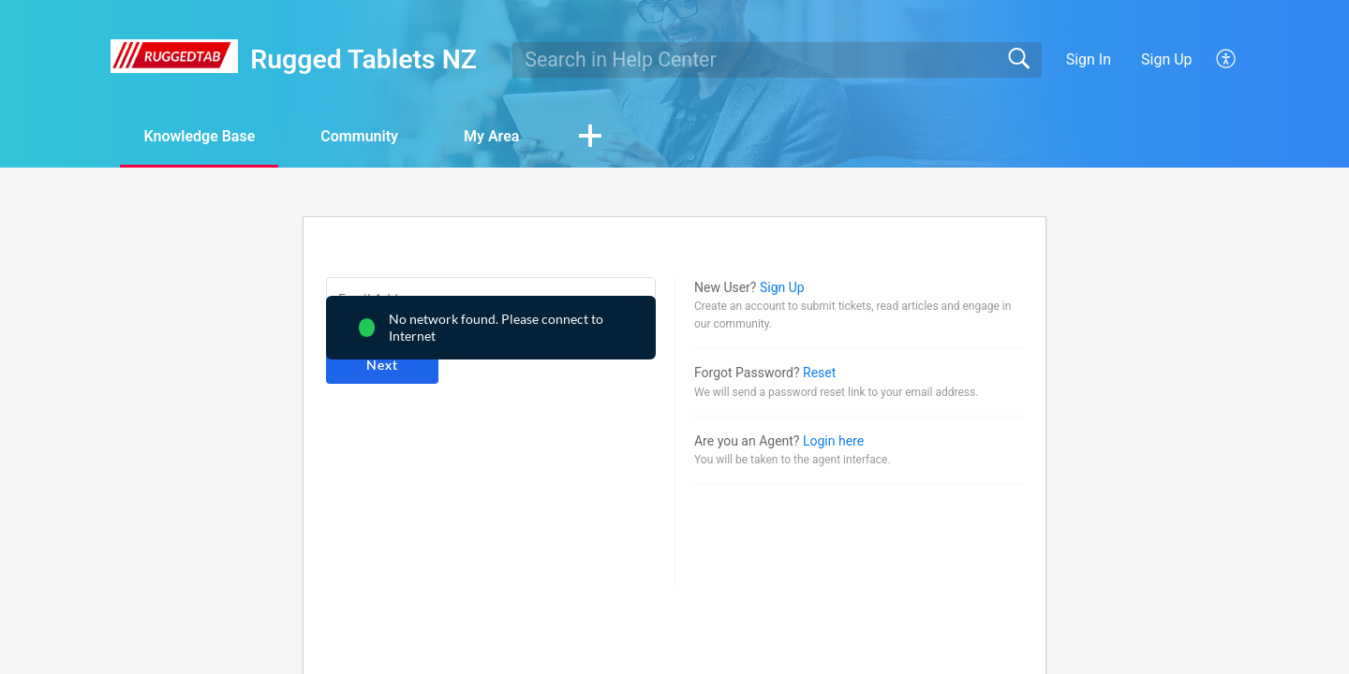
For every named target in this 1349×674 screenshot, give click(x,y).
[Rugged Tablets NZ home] (174, 56)
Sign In (1088, 59)
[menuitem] (1215, 60)
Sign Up (1167, 59)
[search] (777, 60)
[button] (590, 137)
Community (359, 136)
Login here (833, 440)
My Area (491, 136)
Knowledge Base (199, 136)
